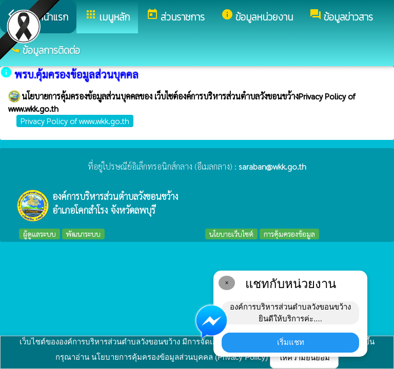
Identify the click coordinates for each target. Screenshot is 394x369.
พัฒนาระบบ (83, 233)
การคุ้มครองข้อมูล (289, 233)
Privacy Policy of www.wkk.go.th (75, 120)
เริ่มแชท (290, 342)
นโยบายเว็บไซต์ (231, 233)
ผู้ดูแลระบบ (39, 233)
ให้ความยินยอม (304, 357)
